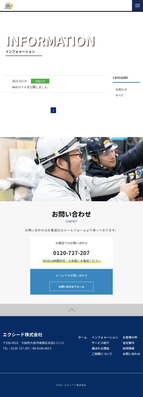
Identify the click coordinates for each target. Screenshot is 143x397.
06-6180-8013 (42, 348)
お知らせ (121, 89)
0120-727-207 (20, 348)
